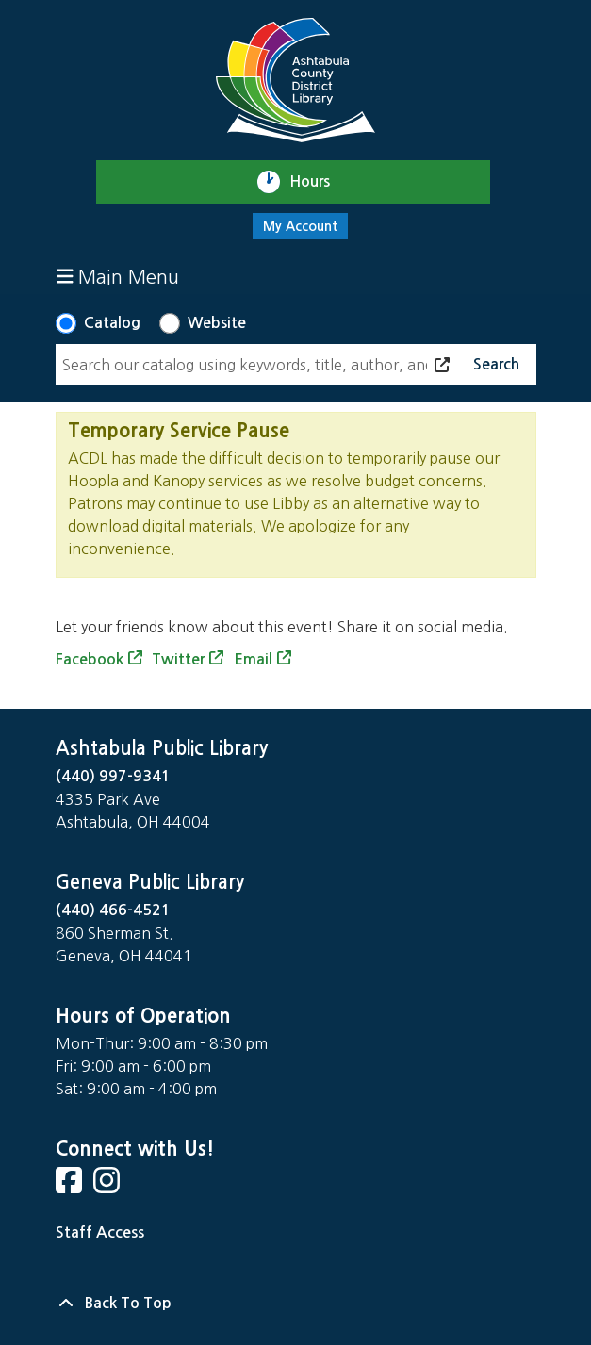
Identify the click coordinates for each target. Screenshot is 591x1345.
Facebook (89, 659)
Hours (318, 182)
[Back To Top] (296, 1303)
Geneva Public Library (150, 882)
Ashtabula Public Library (162, 748)
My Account (300, 226)
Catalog (112, 323)
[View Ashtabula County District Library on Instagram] (108, 1186)
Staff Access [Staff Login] (100, 1232)
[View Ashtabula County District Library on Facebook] (71, 1186)
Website (217, 323)
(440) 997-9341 (113, 776)
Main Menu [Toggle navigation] (118, 277)
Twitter (178, 659)
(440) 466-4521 (113, 910)
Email (253, 659)
